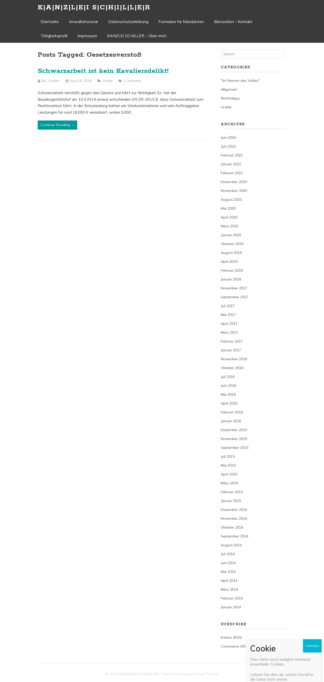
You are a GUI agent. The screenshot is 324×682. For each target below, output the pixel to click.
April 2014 (229, 580)
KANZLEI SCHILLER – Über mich (137, 35)
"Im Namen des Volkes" (240, 80)
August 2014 (231, 545)
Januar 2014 (231, 607)
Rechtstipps (230, 98)
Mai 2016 (228, 394)
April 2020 (229, 217)
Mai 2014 (228, 571)
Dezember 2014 (234, 509)
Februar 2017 (232, 341)
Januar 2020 (231, 235)
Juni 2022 (228, 146)
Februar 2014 (232, 598)
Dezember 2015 (234, 430)
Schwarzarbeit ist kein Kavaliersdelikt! (103, 71)
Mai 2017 (228, 314)
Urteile (107, 81)
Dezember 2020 (234, 181)
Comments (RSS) (235, 646)
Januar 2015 (231, 500)
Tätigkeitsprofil (53, 35)
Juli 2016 (228, 376)
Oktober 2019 (232, 244)
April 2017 (229, 323)
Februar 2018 (232, 270)
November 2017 (234, 288)
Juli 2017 (228, 306)
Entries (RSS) (231, 637)
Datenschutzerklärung (128, 21)
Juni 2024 (228, 137)
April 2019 (229, 261)
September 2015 (234, 447)
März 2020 (229, 226)
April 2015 (229, 474)
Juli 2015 (228, 456)
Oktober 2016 (232, 368)
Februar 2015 (232, 492)
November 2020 (234, 190)
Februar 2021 (232, 173)
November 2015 (234, 438)
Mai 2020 (228, 208)
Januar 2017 (231, 350)
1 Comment (132, 81)
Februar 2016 (232, 412)
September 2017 (234, 297)
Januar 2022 (231, 164)
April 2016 (229, 403)
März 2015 (229, 483)
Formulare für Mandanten (181, 21)
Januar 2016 (231, 421)
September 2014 (234, 536)
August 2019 (231, 252)
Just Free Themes (204, 674)
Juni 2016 (228, 385)
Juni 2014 (228, 562)
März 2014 (229, 589)
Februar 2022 (232, 155)
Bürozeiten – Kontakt (233, 21)
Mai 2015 (228, 465)
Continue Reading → (57, 125)
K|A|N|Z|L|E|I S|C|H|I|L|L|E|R (94, 7)
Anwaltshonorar (83, 21)
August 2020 (231, 199)
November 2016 (234, 359)
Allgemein (229, 89)
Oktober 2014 (232, 527)
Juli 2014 (228, 554)
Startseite (49, 21)
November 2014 (234, 518)
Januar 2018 (231, 279)
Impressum (87, 35)
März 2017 (229, 332)
